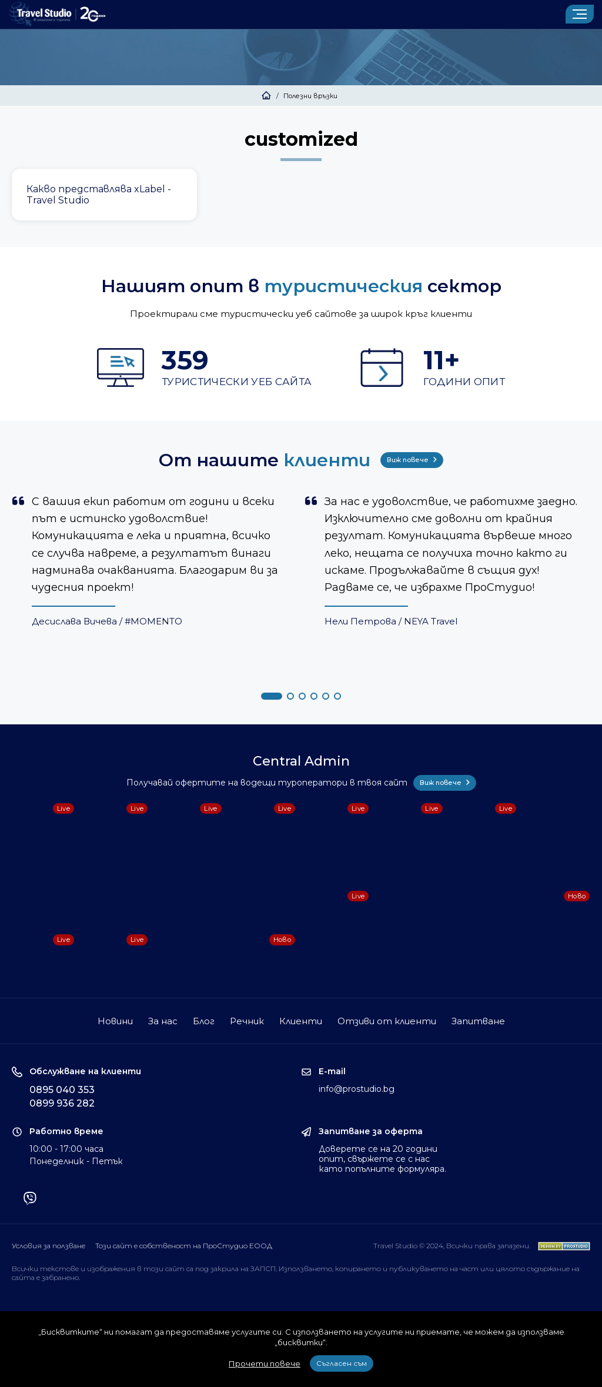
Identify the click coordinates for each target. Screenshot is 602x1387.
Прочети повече (264, 1363)
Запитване (478, 1021)
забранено (60, 1277)
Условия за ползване (48, 1245)
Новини (115, 1021)
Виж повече (412, 460)
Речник (247, 1021)
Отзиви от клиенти (386, 1021)
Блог (204, 1021)
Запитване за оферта (371, 1132)
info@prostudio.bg (356, 1089)
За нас (163, 1021)
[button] (271, 696)
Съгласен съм (341, 1363)
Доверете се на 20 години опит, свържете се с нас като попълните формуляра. (382, 1159)
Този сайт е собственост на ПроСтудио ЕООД (183, 1245)
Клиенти (300, 1021)
